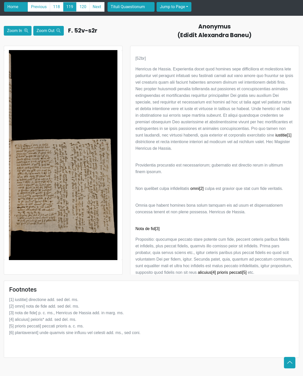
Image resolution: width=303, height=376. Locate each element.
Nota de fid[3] (147, 229)
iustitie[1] (283, 135)
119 (69, 6)
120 (83, 6)
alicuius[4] (207, 272)
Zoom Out (49, 30)
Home (12, 6)
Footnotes (23, 289)
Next (97, 6)
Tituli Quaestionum (128, 6)
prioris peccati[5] (232, 272)
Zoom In (17, 30)
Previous (39, 6)
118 (56, 6)
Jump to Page (172, 6)
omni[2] (197, 188)
